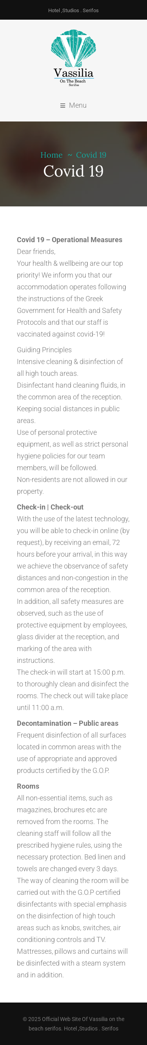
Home (51, 155)
